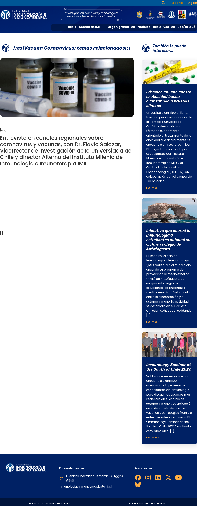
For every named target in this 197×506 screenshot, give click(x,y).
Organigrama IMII (121, 27)
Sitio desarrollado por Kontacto (147, 503)
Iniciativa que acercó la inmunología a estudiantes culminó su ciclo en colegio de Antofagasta (168, 239)
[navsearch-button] (163, 3)
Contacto (188, 34)
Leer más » (152, 188)
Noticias (144, 27)
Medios (170, 34)
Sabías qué (186, 27)
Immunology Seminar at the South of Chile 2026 (168, 366)
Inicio (72, 27)
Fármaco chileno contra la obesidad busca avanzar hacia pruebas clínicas (168, 99)
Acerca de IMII (92, 27)
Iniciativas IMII (164, 27)
